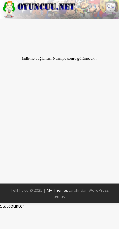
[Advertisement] (59, 121)
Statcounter (12, 206)
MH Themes (57, 190)
